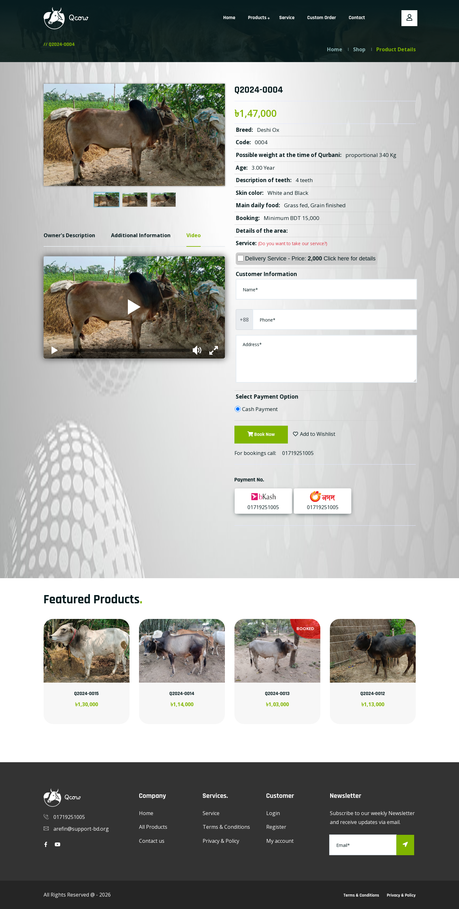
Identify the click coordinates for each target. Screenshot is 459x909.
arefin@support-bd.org (81, 828)
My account (280, 840)
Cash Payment (260, 409)
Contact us (151, 840)
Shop (359, 49)
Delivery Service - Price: (306, 258)
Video (193, 235)
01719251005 (298, 453)
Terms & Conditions (226, 826)
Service (287, 17)
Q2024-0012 (372, 693)
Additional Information (140, 235)
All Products (153, 826)
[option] (86, 679)
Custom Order (321, 17)
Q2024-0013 (277, 693)
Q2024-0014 (181, 693)
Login (273, 813)
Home (229, 17)
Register (276, 826)
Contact (357, 17)
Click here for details (350, 258)
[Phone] (335, 319)
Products (257, 17)
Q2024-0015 (86, 693)
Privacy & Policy (221, 840)
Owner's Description (69, 235)
